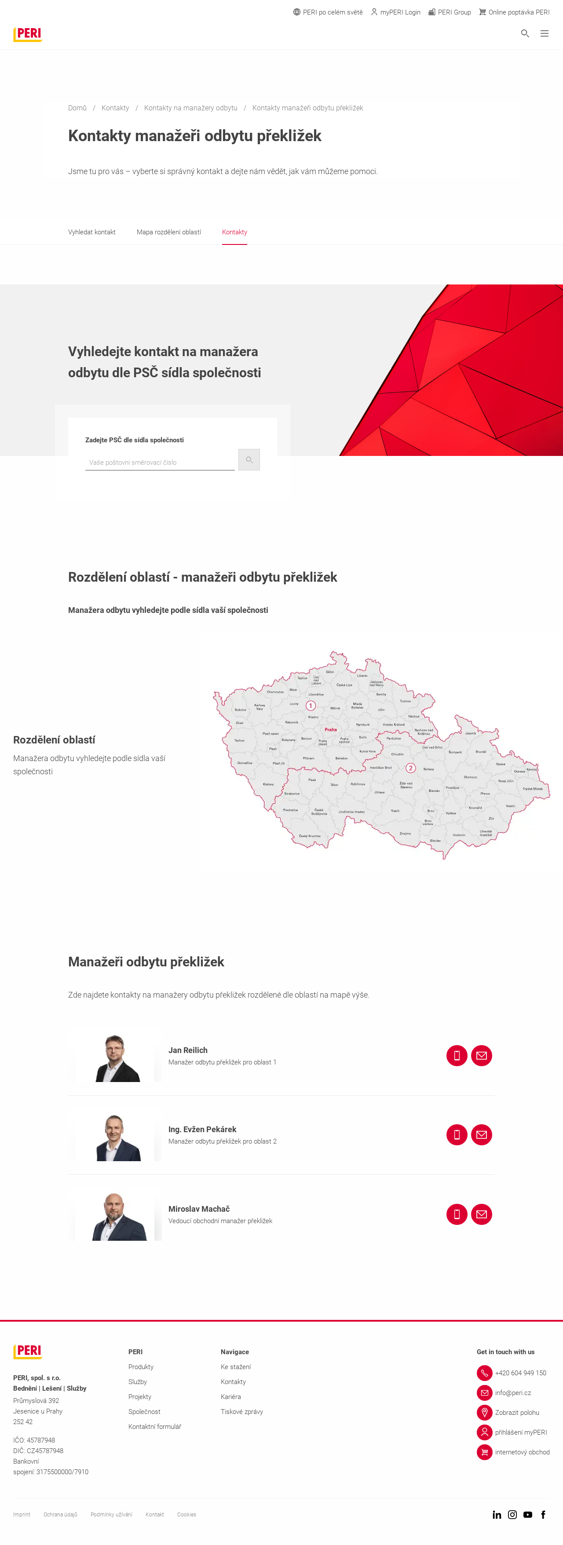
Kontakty (116, 108)
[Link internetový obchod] (513, 1452)
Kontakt (155, 1515)
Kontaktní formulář (154, 1427)
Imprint (21, 1515)
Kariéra (231, 1397)
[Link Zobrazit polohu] (513, 1413)
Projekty (139, 1397)
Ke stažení (236, 1367)
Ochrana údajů (60, 1515)
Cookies (186, 1515)
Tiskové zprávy (242, 1412)
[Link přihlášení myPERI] (513, 1432)
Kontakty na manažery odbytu (191, 108)
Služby (137, 1382)
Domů (78, 108)
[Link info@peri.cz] (513, 1393)
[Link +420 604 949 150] (513, 1373)
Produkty (141, 1367)
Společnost (144, 1412)
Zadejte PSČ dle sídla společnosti (134, 440)
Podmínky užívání (111, 1515)
